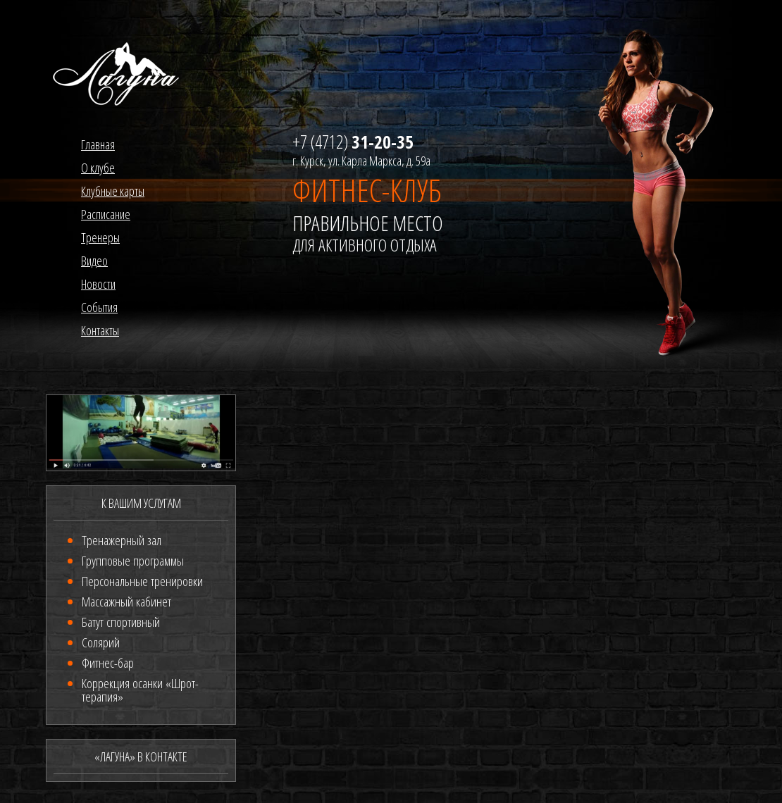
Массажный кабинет (126, 601)
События (99, 307)
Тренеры (100, 237)
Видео (94, 260)
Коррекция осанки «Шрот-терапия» (140, 690)
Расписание (105, 214)
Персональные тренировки (142, 581)
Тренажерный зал (121, 540)
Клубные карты (112, 191)
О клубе (98, 167)
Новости (98, 284)
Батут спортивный (121, 622)
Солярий (101, 642)
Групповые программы (133, 561)
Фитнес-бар (108, 663)
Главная (98, 144)
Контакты (100, 330)
